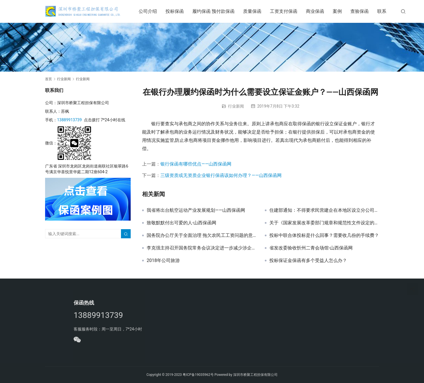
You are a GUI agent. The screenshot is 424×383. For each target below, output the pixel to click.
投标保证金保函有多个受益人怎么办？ (308, 260)
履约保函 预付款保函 (215, 11)
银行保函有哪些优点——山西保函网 (195, 164)
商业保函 (316, 11)
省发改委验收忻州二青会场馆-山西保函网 (311, 248)
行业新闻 (236, 106)
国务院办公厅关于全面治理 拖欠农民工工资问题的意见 (201, 235)
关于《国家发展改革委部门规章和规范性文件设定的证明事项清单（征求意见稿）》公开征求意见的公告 (324, 222)
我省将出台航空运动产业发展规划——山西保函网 (196, 210)
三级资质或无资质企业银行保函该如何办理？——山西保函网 (221, 175)
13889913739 (69, 120)
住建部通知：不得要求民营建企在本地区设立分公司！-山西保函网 (324, 210)
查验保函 (361, 11)
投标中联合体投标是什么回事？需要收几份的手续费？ (324, 235)
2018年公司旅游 (163, 260)
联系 (383, 11)
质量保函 (254, 11)
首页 (48, 79)
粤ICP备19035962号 (198, 375)
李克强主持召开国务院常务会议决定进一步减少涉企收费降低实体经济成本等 (201, 248)
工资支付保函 (285, 11)
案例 (338, 11)
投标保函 (176, 11)
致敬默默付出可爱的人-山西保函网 (181, 222)
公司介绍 (149, 11)
